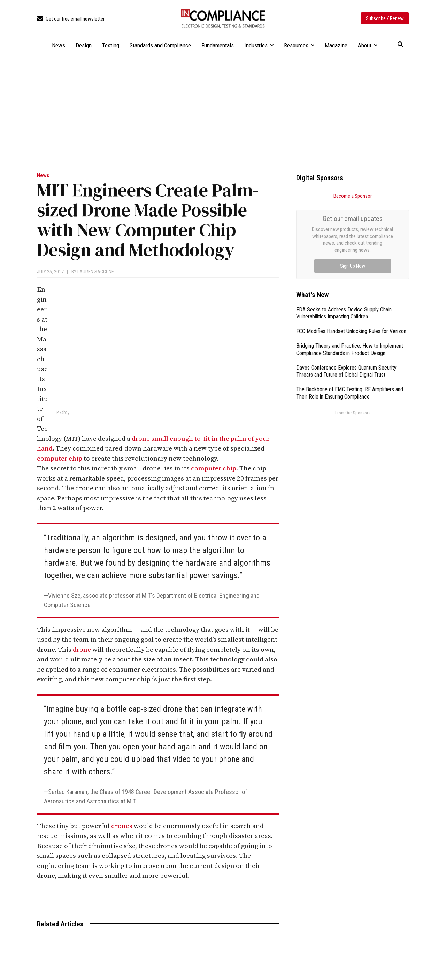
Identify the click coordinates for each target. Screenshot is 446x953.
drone (82, 650)
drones (121, 826)
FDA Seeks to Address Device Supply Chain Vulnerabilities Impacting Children (344, 313)
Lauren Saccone (95, 271)
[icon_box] (71, 19)
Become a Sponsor (352, 196)
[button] (400, 45)
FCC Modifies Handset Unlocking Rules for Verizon (351, 331)
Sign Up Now (352, 266)
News (43, 175)
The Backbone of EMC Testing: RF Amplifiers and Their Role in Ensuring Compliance (349, 393)
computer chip (59, 459)
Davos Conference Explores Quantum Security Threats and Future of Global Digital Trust (346, 371)
